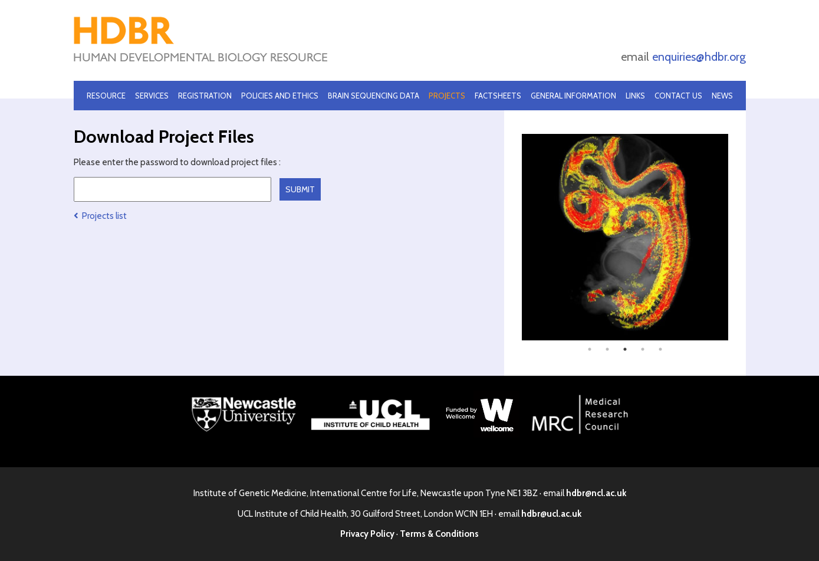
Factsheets (498, 95)
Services (152, 95)
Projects (447, 95)
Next (737, 237)
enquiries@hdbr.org (699, 57)
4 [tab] (643, 349)
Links (635, 95)
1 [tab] (590, 349)
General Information (573, 95)
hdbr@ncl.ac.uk (596, 493)
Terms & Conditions (439, 534)
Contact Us (678, 95)
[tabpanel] (625, 237)
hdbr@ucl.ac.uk (551, 513)
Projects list (100, 216)
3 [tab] (625, 349)
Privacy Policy (367, 534)
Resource (106, 95)
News (722, 95)
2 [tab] (607, 349)
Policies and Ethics (279, 95)
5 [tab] (660, 349)
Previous (513, 237)
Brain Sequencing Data (373, 95)
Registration (205, 95)
